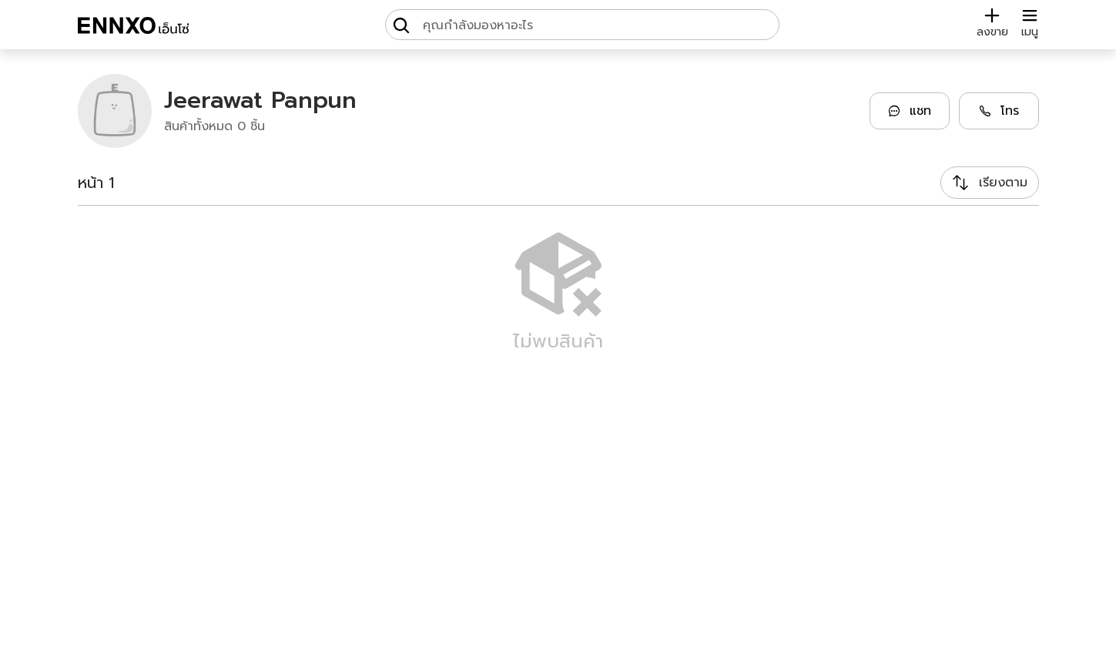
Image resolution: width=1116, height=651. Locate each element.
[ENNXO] (133, 27)
